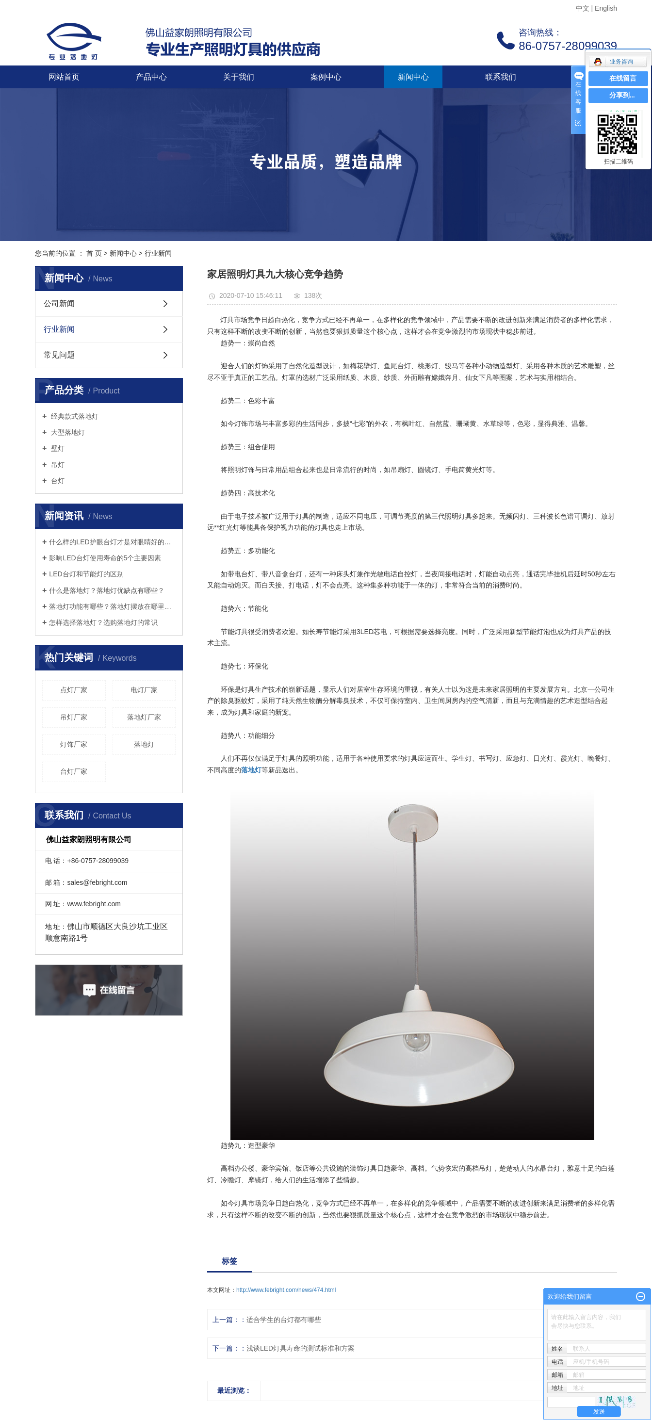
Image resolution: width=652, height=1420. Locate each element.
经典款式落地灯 (73, 416)
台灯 (57, 481)
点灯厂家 (73, 690)
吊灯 (57, 465)
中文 (582, 8)
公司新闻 (59, 303)
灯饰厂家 (73, 744)
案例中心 (326, 77)
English (606, 8)
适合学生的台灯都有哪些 (283, 1319)
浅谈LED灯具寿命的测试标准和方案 (300, 1348)
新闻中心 (413, 77)
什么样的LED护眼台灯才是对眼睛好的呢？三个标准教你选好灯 (112, 542)
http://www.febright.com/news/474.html (286, 1290)
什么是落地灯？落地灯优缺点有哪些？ (106, 590)
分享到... (622, 95)
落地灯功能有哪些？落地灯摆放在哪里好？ (112, 606)
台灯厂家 (73, 771)
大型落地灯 (67, 432)
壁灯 (57, 448)
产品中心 (151, 77)
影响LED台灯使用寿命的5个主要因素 (105, 558)
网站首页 (64, 77)
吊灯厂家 (73, 717)
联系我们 (500, 77)
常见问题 (59, 355)
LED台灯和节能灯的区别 (86, 574)
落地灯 (144, 744)
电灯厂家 (144, 690)
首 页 (94, 253)
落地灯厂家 (144, 717)
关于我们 (238, 77)
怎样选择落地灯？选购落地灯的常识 (103, 622)
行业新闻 (158, 253)
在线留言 (622, 78)
